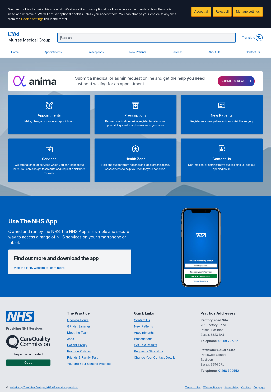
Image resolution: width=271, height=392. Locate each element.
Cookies (246, 387)
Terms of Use (192, 387)
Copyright (259, 387)
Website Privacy (212, 387)
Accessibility (232, 387)
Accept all (201, 11)
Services (177, 52)
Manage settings (248, 11)
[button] (49, 114)
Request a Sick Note (148, 351)
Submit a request (236, 81)
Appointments (53, 52)
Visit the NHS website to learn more (39, 268)
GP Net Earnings (79, 326)
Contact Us (253, 52)
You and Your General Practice (89, 364)
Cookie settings (32, 19)
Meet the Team (77, 332)
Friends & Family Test (82, 357)
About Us (214, 52)
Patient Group (77, 345)
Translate (252, 37)
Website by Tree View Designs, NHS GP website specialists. (44, 387)
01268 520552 (228, 370)
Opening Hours (77, 320)
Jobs (70, 339)
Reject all (222, 11)
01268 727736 (228, 341)
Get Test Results (145, 345)
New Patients (137, 52)
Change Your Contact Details (154, 357)
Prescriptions (95, 52)
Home (15, 52)
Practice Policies (79, 351)
